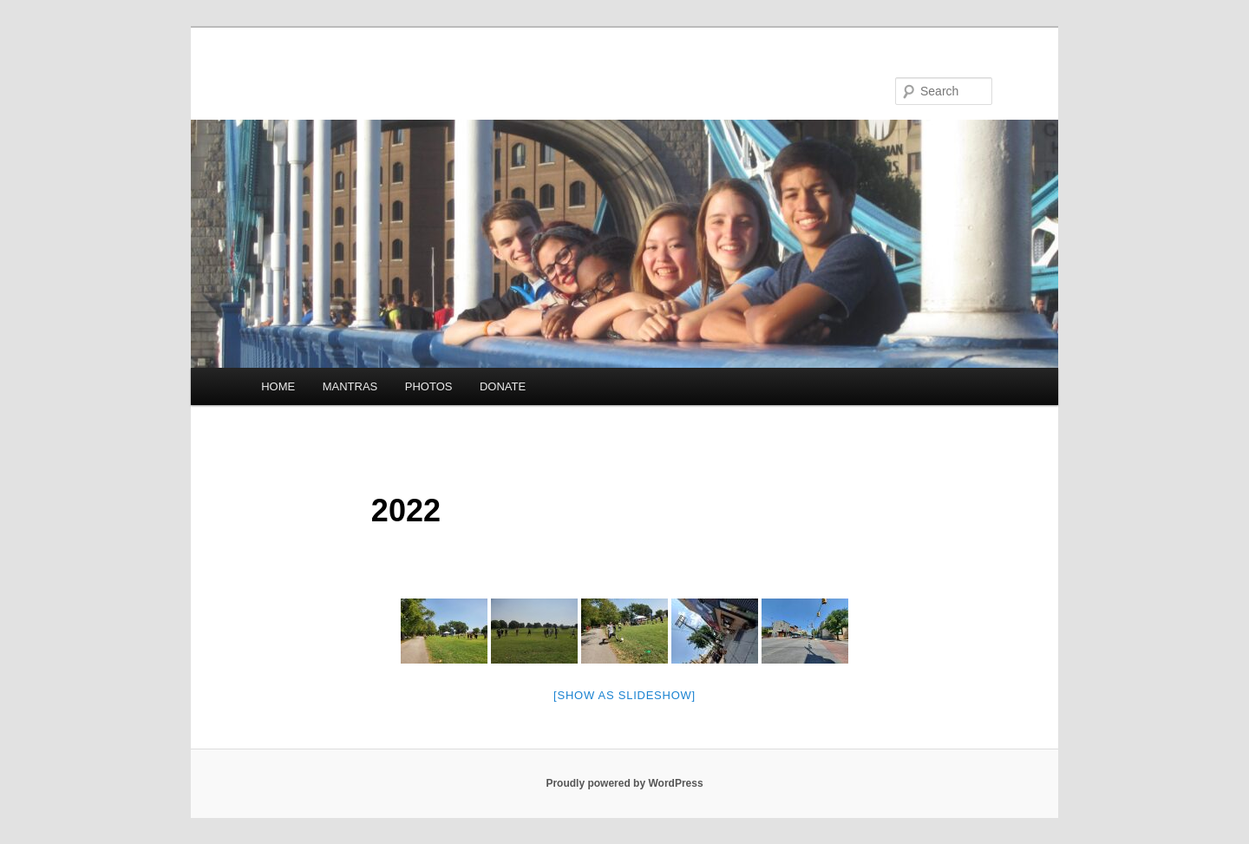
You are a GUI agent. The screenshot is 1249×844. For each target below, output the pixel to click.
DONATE (503, 386)
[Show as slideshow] (624, 695)
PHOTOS (429, 386)
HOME (278, 386)
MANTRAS (350, 386)
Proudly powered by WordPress (624, 783)
